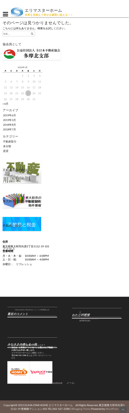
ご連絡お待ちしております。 (92, 317)
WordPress (112, 408)
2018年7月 (9, 129)
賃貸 (5, 150)
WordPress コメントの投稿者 (34, 309)
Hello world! (25, 309)
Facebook (56, 311)
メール (70, 311)
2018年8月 (9, 124)
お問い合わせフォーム (39, 355)
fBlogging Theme (81, 408)
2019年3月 (9, 119)
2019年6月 (9, 115)
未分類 (7, 146)
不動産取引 (9, 141)
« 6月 (5, 103)
